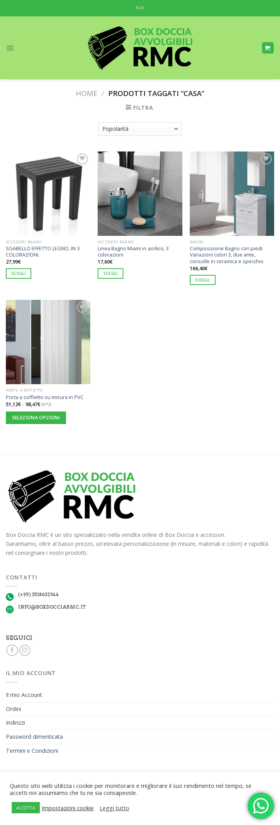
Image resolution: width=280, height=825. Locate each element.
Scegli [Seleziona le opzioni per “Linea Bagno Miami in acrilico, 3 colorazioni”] (110, 273)
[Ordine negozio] (140, 129)
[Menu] (10, 48)
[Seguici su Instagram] (24, 650)
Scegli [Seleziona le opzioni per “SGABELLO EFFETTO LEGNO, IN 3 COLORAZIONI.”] (18, 273)
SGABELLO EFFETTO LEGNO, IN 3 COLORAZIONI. (43, 251)
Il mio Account (24, 694)
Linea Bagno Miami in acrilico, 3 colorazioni (133, 251)
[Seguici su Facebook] (12, 650)
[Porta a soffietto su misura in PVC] (48, 342)
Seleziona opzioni (36, 417)
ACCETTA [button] (25, 808)
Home (86, 93)
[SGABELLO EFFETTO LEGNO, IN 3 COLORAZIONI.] (48, 193)
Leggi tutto (114, 807)
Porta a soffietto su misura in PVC (45, 397)
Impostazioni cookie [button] (68, 807)
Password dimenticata (34, 736)
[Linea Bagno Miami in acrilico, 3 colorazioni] (140, 193)
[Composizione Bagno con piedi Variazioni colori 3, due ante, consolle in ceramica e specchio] (232, 193)
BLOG (140, 7)
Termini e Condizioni (32, 750)
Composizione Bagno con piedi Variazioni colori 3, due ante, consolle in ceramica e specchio (227, 255)
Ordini (13, 709)
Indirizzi (15, 722)
